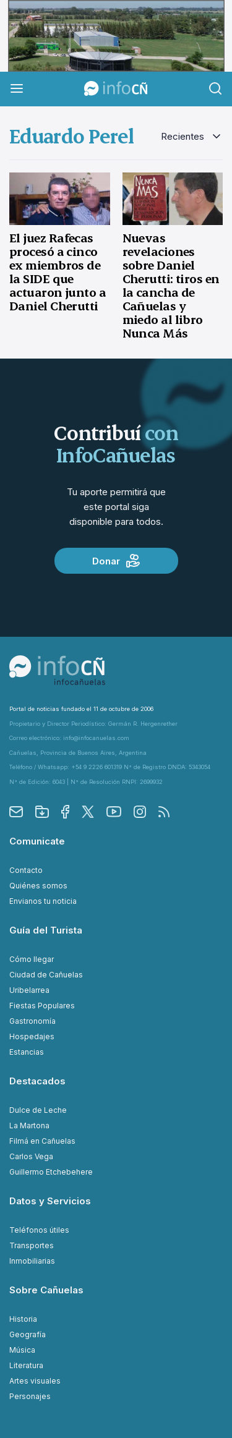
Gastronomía (32, 1021)
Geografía (27, 1334)
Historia (23, 1319)
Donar (116, 561)
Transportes (31, 1245)
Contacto (26, 870)
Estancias (26, 1052)
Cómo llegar (31, 959)
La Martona (29, 1125)
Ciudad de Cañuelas (46, 974)
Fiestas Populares (42, 1005)
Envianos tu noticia (43, 901)
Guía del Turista (45, 930)
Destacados (37, 1081)
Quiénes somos (38, 885)
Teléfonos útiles (39, 1230)
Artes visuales (35, 1380)
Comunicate (37, 841)
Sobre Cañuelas (46, 1290)
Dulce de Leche (38, 1110)
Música (22, 1350)
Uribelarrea (29, 990)
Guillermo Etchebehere (51, 1171)
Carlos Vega (31, 1156)
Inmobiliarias (32, 1261)
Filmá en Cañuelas (42, 1141)
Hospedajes (31, 1036)
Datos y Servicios (50, 1201)
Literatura (26, 1365)
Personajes (30, 1396)
